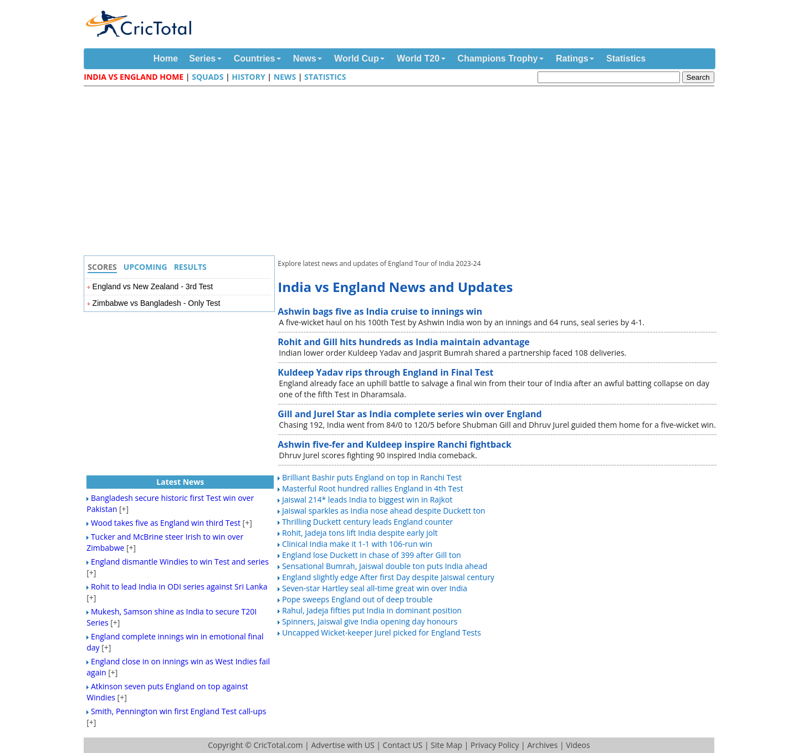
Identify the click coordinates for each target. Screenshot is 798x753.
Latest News (180, 482)
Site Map (446, 745)
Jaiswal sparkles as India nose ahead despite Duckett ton (383, 510)
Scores (102, 267)
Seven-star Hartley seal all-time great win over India (374, 588)
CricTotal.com (278, 745)
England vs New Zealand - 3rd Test (153, 286)
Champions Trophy (498, 58)
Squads (207, 76)
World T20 (418, 58)
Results (190, 267)
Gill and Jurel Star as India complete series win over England (410, 414)
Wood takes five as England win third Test (166, 523)
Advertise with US (342, 745)
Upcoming (145, 267)
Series (202, 58)
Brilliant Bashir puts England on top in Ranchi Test (372, 477)
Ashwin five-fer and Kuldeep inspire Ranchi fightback (394, 444)
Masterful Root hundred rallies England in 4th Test (372, 488)
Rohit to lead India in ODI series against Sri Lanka (179, 586)
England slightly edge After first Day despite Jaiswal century (388, 577)
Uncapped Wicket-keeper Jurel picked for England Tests (381, 632)
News (304, 58)
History (248, 76)
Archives (542, 745)
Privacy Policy (494, 745)
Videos (578, 745)
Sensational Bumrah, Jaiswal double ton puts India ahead (384, 566)
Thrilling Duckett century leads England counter (367, 521)
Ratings (572, 58)
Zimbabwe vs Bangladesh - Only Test (157, 303)
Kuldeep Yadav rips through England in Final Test (385, 372)
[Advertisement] (401, 172)
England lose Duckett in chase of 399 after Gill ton (371, 555)
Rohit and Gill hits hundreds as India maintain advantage (403, 342)
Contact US (403, 745)
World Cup (356, 58)
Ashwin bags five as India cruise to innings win (380, 311)
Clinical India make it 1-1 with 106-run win (357, 544)
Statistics (626, 58)
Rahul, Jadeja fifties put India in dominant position (372, 610)
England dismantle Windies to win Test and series (180, 561)
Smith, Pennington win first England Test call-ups (179, 711)
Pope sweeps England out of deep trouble (357, 599)
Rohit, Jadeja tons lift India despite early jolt (360, 532)
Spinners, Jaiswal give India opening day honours (369, 621)
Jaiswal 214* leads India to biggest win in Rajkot (367, 499)
